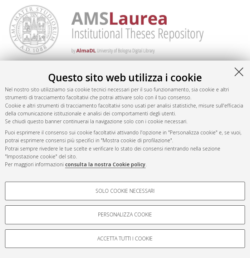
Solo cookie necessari (125, 190)
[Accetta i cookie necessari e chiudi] (239, 71)
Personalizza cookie (125, 214)
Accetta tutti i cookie (125, 238)
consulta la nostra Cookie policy (105, 164)
